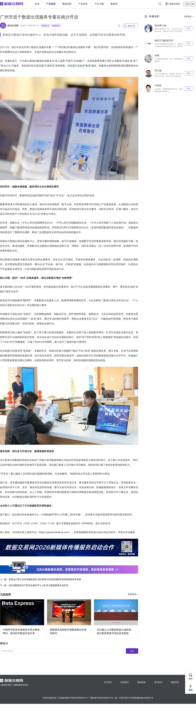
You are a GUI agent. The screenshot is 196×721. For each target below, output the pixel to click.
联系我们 (125, 682)
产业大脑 (99, 3)
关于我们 (108, 682)
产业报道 (51, 3)
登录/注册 (189, 4)
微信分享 (131, 26)
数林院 (114, 3)
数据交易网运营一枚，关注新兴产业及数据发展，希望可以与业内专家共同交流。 (168, 31)
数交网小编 (160, 25)
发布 (132, 651)
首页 (37, 3)
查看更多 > (133, 594)
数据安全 (175, 682)
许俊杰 (158, 85)
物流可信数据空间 (164, 40)
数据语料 (67, 3)
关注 (188, 28)
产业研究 (83, 3)
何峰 (157, 55)
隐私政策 (141, 682)
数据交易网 (12, 25)
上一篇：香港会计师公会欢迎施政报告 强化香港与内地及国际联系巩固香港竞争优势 (40, 579)
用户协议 (158, 682)
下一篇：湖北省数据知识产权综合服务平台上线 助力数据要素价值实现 (34, 585)
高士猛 (158, 70)
